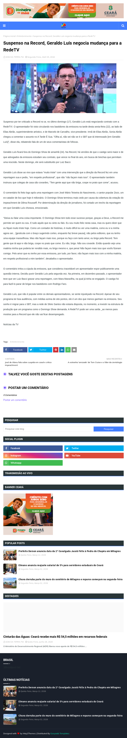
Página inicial (9, 36)
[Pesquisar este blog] (48, 429)
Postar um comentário (15, 400)
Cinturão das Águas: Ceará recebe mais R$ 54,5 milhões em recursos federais (55, 636)
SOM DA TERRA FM (15, 57)
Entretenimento (24, 36)
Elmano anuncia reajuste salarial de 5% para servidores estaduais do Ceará (61, 565)
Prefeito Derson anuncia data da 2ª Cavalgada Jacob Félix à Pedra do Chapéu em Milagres (70, 551)
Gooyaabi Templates (59, 733)
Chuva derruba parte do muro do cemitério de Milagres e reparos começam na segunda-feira (71, 579)
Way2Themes (29, 733)
